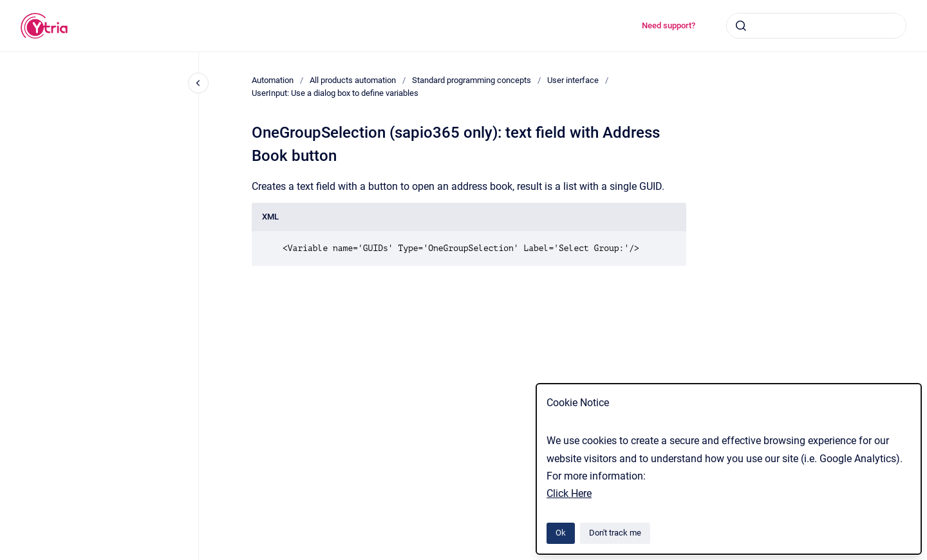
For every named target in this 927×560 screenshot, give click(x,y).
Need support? (668, 25)
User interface (573, 80)
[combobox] (816, 26)
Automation (273, 80)
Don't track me (615, 532)
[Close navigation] (198, 83)
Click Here (569, 493)
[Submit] (741, 25)
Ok (561, 532)
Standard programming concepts (471, 80)
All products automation (353, 80)
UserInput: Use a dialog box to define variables (335, 93)
